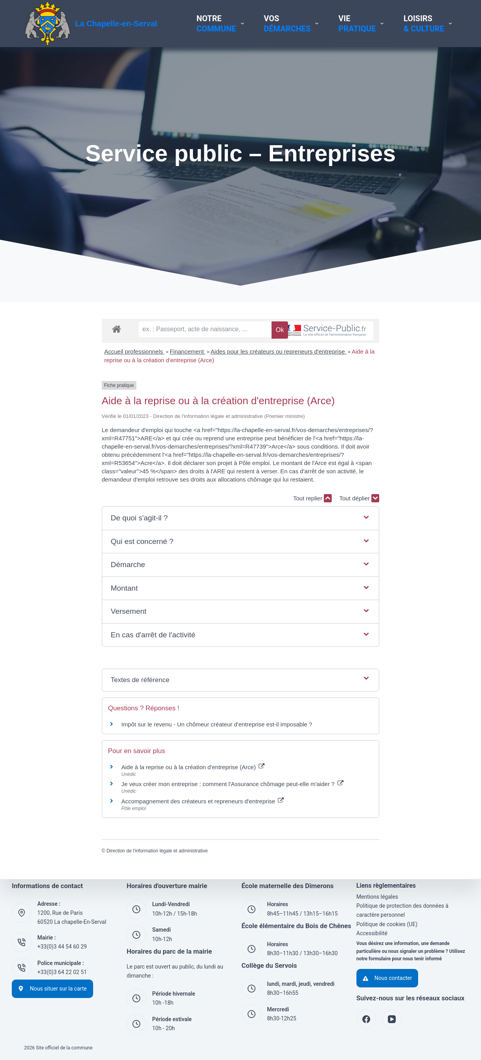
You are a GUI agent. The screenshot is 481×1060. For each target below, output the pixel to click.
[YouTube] (392, 1019)
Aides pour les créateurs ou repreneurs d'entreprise (201, 381)
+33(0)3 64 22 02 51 (62, 972)
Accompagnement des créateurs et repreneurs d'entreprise (125, 806)
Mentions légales (377, 897)
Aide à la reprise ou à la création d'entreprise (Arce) (341, 381)
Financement (110, 381)
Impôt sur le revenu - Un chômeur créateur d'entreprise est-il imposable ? (139, 729)
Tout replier (390, 503)
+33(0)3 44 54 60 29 (62, 946)
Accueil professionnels (57, 381)
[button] (240, 523)
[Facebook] (366, 1019)
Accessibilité (371, 933)
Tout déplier (437, 503)
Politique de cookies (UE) (387, 924)
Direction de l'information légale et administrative (79, 856)
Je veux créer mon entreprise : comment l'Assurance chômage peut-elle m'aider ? (155, 789)
